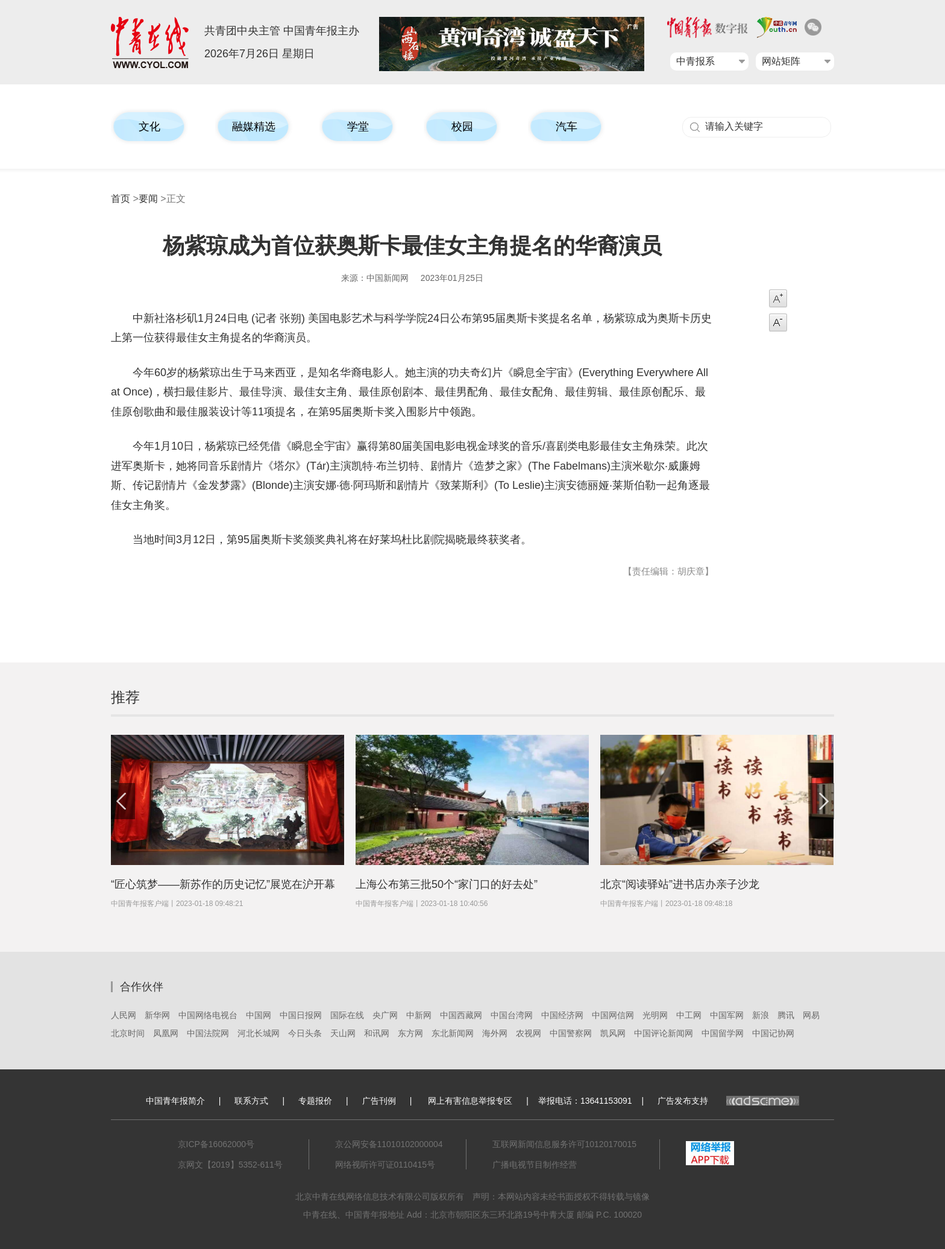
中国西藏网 (461, 1015)
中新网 (419, 1015)
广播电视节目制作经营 (534, 1164)
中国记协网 (773, 1033)
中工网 (689, 1015)
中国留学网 (723, 1033)
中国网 (258, 1015)
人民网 (123, 1015)
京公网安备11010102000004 (389, 1144)
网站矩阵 (781, 61)
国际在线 (347, 1015)
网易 (811, 1015)
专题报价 (315, 1101)
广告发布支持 (728, 1101)
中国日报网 (301, 1015)
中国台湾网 (512, 1015)
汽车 (566, 127)
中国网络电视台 (207, 1015)
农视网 (528, 1033)
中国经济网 (562, 1015)
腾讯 (785, 1015)
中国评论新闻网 (663, 1033)
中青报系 (695, 61)
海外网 (494, 1033)
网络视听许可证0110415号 (385, 1164)
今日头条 (305, 1033)
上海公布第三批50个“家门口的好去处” (447, 884)
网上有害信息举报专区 (470, 1101)
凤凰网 (165, 1033)
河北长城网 (258, 1033)
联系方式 (251, 1101)
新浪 (760, 1015)
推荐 (125, 697)
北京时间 (128, 1033)
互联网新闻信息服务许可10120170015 (564, 1144)
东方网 (410, 1033)
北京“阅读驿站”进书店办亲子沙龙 (679, 884)
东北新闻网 (453, 1033)
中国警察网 (571, 1033)
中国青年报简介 (175, 1101)
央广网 (385, 1015)
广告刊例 (379, 1101)
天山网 (343, 1033)
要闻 (148, 198)
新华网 (157, 1015)
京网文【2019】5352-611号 (230, 1164)
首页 (120, 198)
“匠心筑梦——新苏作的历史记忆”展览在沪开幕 (223, 884)
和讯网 (376, 1033)
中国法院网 (208, 1033)
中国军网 (727, 1015)
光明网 (655, 1015)
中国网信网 (613, 1015)
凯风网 (613, 1033)
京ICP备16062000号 (216, 1144)
